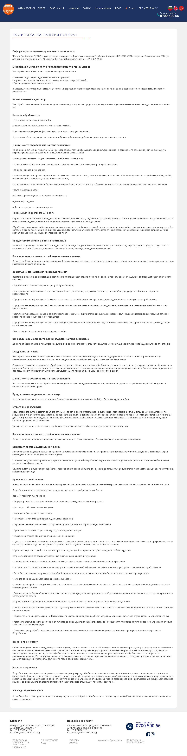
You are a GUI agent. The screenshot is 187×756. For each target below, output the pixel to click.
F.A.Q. (43, 743)
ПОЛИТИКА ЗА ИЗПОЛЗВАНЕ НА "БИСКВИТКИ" (21, 742)
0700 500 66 (169, 15)
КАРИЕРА (74, 740)
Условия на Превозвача (110, 740)
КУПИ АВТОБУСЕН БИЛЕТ (31, 8)
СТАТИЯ (73, 743)
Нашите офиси (103, 8)
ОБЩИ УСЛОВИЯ (49, 740)
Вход (129, 8)
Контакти (74, 8)
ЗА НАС (87, 8)
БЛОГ (118, 8)
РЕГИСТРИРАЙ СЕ (148, 8)
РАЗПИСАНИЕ (57, 8)
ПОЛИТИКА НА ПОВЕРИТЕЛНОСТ (135, 741)
